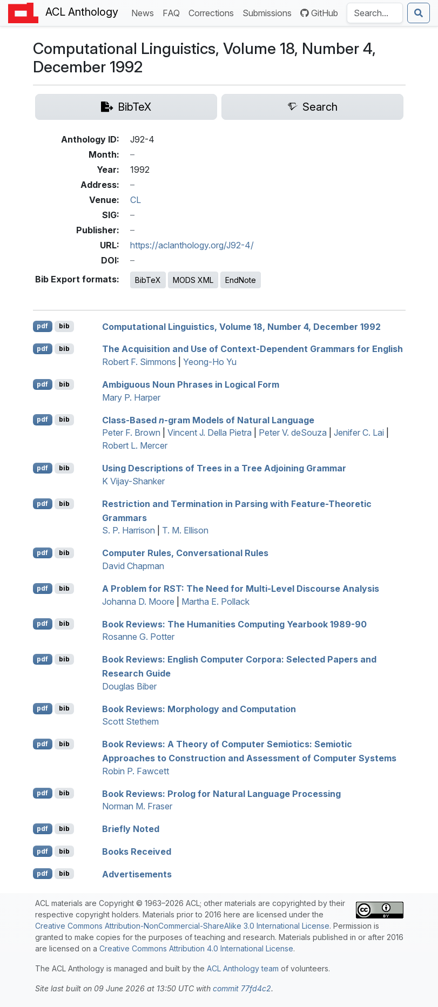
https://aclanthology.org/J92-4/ (192, 245)
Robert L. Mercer (134, 445)
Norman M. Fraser (137, 806)
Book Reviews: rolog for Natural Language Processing (221, 793)
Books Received (136, 851)
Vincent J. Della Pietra (209, 432)
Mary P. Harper (131, 397)
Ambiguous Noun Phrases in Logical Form (190, 384)
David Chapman (133, 565)
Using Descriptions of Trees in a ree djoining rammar (224, 468)
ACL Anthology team (243, 968)
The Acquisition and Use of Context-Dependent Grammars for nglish (252, 348)
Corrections (213, 12)
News (144, 12)
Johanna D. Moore (138, 601)
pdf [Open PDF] (42, 326)
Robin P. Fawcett (135, 771)
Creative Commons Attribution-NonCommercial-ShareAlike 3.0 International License (182, 925)
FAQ (173, 12)
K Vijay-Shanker (133, 481)
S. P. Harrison (128, 530)
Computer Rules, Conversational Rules (185, 553)
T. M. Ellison (185, 530)
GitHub (319, 13)
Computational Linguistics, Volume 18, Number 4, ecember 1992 (241, 326)
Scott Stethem (130, 721)
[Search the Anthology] (375, 13)
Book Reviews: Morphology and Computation (199, 708)
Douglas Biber (129, 686)
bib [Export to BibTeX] (64, 326)
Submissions (269, 12)
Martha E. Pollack (215, 601)
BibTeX (148, 280)
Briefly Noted (130, 828)
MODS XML (193, 280)
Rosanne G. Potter (138, 636)
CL (135, 199)
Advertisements (137, 873)
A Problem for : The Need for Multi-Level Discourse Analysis (240, 588)
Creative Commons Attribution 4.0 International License (196, 948)
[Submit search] (418, 13)
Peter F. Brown (131, 432)
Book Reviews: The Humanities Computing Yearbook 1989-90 (234, 623)
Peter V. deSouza (293, 432)
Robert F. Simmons (139, 361)
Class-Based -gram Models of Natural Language (208, 419)
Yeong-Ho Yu (210, 361)
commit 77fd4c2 (242, 988)
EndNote (240, 280)
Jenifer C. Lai (359, 432)
